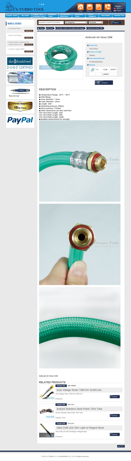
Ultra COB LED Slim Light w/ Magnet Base (80, 427)
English (117, 10)
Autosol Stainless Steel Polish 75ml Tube (79, 408)
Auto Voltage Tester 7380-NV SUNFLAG (79, 390)
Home (42, 28)
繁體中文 (118, 8)
